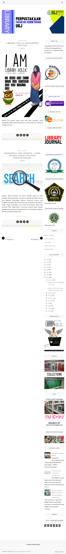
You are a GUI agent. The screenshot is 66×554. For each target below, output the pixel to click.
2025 (47, 259)
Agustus (50, 300)
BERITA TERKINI (49, 239)
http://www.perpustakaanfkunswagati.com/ (32, 139)
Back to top (59, 551)
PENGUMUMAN (48, 249)
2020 (47, 267)
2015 (47, 277)
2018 (47, 269)
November (50, 293)
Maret (49, 305)
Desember (50, 280)
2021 (47, 264)
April (49, 303)
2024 (47, 262)
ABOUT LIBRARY (22, 150)
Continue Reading (22, 129)
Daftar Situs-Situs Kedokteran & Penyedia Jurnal (56, 473)
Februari (50, 308)
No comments (5, 139)
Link (45, 91)
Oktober (50, 295)
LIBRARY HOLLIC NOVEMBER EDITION (22, 44)
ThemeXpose (16, 551)
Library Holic (22, 40)
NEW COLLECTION (49, 246)
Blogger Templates (26, 551)
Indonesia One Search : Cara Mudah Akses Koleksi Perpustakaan (22, 155)
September (51, 298)
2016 (47, 275)
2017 (47, 272)
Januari (49, 311)
